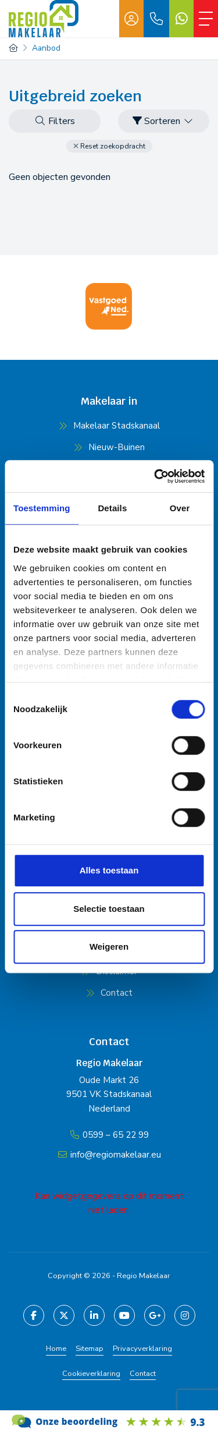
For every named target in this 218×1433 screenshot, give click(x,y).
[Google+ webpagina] (154, 1315)
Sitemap (89, 1348)
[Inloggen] (131, 18)
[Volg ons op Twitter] (63, 1315)
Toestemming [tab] (41, 508)
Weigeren (109, 946)
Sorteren (163, 121)
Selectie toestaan (109, 909)
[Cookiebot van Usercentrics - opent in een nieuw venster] (155, 476)
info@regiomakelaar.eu (115, 1154)
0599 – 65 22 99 (116, 1135)
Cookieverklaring (91, 1373)
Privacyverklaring (142, 1348)
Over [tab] (180, 508)
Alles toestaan (109, 870)
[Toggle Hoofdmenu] (206, 18)
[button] (109, 146)
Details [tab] (112, 508)
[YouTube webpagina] (124, 1315)
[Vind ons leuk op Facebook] (33, 1315)
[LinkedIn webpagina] (94, 1315)
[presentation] (94, 341)
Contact (143, 1373)
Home (56, 1348)
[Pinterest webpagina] (184, 1315)
